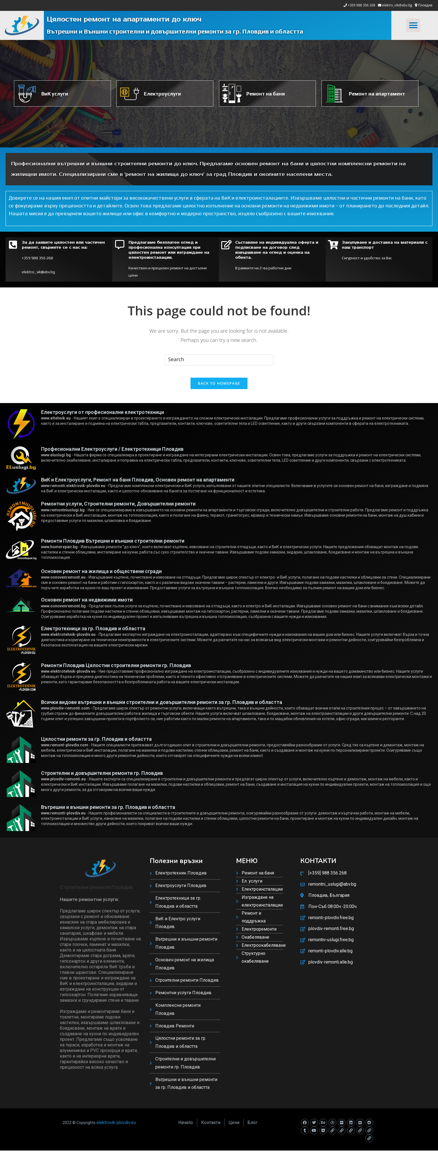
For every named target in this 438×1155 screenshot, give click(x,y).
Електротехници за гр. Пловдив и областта (93, 633)
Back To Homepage (219, 387)
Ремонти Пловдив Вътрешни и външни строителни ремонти (112, 545)
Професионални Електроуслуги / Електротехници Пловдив (112, 453)
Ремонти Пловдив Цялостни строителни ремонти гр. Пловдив (116, 670)
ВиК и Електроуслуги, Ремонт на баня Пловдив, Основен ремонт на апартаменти (137, 484)
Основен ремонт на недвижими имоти (87, 604)
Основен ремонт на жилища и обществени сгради (101, 576)
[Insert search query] (219, 359)
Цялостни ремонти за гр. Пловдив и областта (96, 743)
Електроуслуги (162, 94)
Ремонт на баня (265, 94)
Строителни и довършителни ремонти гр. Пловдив (102, 777)
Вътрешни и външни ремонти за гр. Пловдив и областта (108, 811)
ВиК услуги (54, 94)
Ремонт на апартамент (377, 94)
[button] (413, 25)
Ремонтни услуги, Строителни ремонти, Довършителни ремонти (118, 508)
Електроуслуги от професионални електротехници (102, 417)
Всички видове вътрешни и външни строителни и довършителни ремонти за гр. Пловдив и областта (161, 707)
